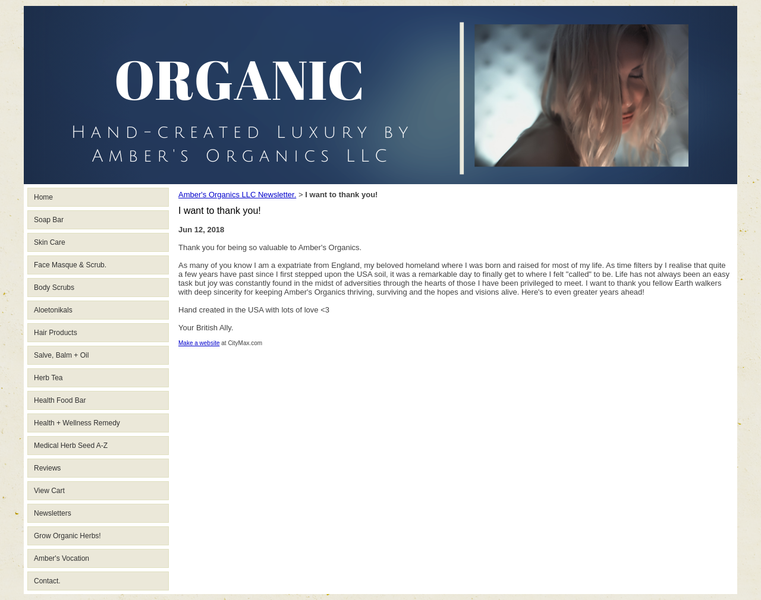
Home (43, 197)
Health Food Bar (60, 400)
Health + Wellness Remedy (77, 423)
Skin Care (49, 242)
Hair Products (55, 333)
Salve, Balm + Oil (61, 355)
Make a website (198, 343)
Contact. (47, 581)
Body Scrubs (54, 287)
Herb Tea (48, 378)
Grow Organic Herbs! (67, 536)
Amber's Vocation (61, 558)
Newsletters (52, 513)
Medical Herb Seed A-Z (71, 445)
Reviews (47, 468)
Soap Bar (49, 220)
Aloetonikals (53, 310)
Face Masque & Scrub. (70, 265)
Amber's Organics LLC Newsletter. (237, 194)
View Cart (49, 491)
